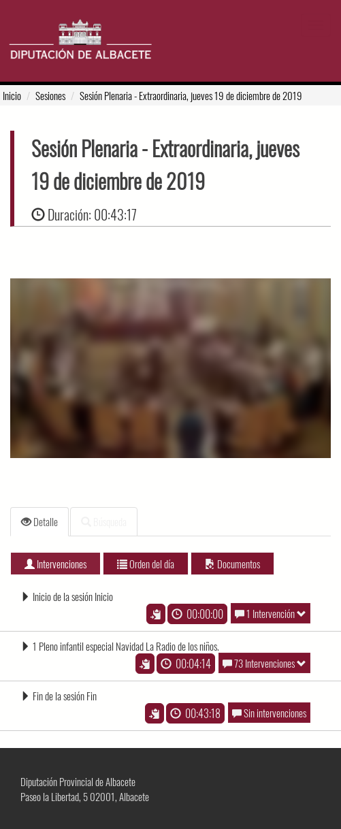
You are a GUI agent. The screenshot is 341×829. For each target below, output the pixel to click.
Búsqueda (104, 521)
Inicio (12, 95)
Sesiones (50, 95)
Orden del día (145, 563)
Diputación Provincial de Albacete (77, 781)
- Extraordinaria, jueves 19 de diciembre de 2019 (191, 95)
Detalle (39, 521)
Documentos (232, 563)
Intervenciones (55, 563)
